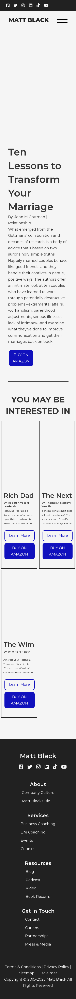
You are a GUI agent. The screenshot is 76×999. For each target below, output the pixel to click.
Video (31, 888)
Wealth (46, 506)
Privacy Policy (56, 967)
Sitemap (26, 973)
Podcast (33, 880)
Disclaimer (47, 973)
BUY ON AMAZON (21, 358)
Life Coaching (33, 832)
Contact (32, 919)
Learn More (19, 535)
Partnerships (36, 936)
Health (25, 651)
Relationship (19, 223)
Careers (32, 928)
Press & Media (38, 944)
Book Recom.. (38, 896)
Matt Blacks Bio (36, 801)
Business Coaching (38, 824)
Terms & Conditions (23, 967)
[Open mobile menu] (62, 21)
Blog (30, 871)
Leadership (10, 506)
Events (27, 840)
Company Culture (38, 792)
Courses (28, 849)
